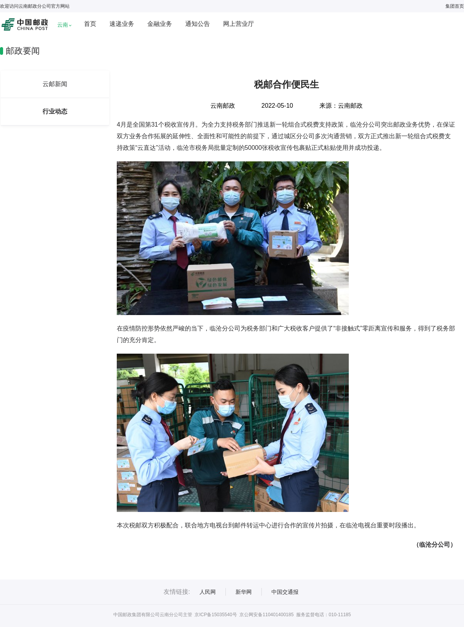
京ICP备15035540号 (215, 614)
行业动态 (55, 111)
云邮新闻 (55, 84)
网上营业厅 (238, 23)
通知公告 (197, 23)
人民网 (208, 592)
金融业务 (159, 23)
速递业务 (121, 23)
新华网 (243, 592)
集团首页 (454, 6)
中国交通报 (285, 592)
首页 (90, 23)
